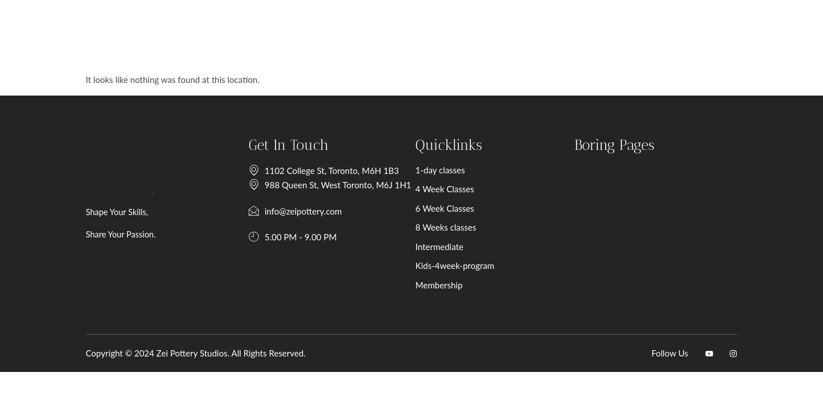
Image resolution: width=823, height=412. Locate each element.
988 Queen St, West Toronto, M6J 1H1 (330, 196)
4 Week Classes (462, 200)
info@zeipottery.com (295, 222)
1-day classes (458, 181)
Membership (457, 296)
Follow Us (670, 376)
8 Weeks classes (463, 238)
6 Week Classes (462, 219)
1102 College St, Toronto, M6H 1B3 (324, 182)
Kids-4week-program (472, 276)
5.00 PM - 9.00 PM (293, 248)
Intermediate (457, 257)
